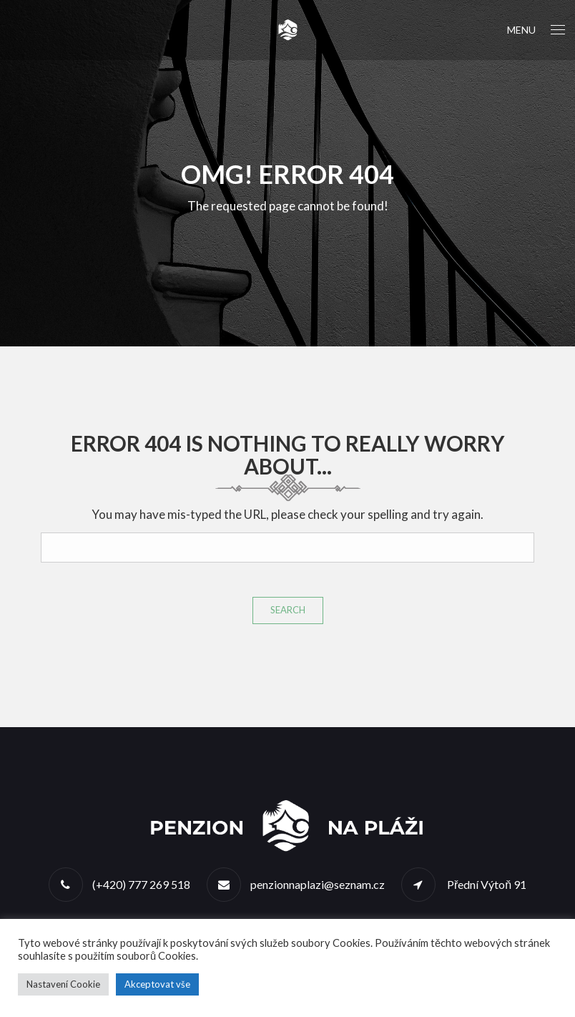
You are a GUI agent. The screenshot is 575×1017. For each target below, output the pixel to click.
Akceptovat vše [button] (157, 984)
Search (287, 609)
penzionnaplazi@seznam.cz (317, 884)
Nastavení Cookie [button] (63, 984)
